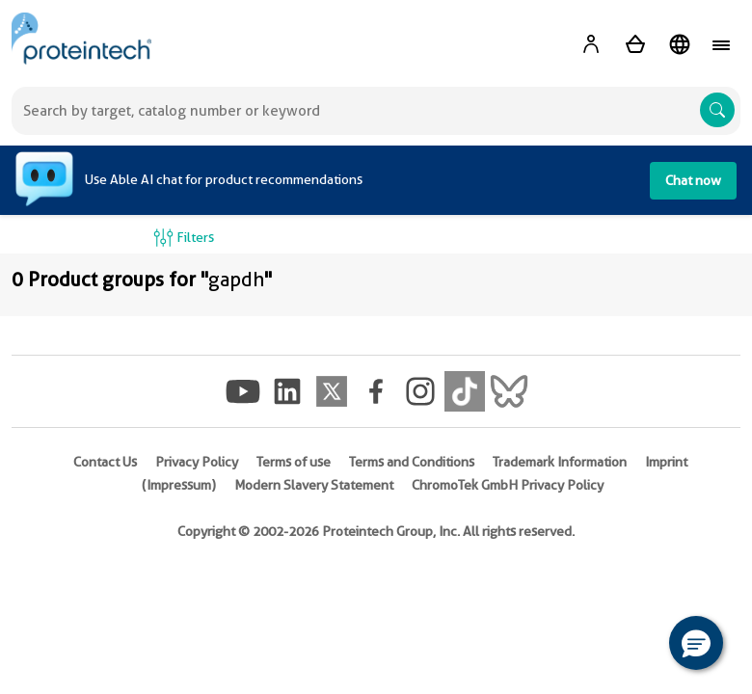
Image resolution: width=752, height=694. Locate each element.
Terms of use (293, 461)
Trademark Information (560, 461)
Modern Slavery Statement (313, 485)
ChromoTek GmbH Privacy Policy (508, 485)
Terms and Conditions (411, 461)
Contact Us (105, 461)
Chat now (693, 180)
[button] (696, 643)
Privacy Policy (196, 461)
